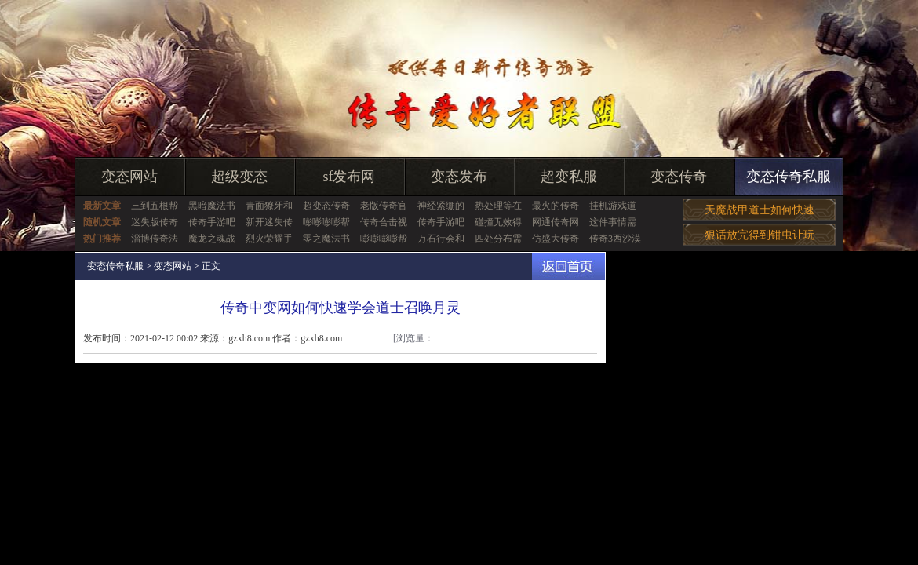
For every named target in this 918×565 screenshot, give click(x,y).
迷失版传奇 (154, 222)
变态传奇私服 (788, 176)
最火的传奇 (555, 205)
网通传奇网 (555, 222)
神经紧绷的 (440, 205)
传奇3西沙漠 (615, 238)
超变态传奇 (326, 205)
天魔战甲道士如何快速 (759, 210)
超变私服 (569, 176)
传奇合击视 (383, 222)
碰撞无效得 (498, 222)
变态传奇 (678, 176)
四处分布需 (498, 238)
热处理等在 (498, 205)
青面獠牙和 (269, 205)
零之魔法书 (326, 238)
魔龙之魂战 (211, 238)
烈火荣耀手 (269, 238)
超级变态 (239, 176)
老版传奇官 (383, 205)
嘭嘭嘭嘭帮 (326, 222)
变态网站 (129, 176)
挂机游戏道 (612, 205)
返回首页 (568, 266)
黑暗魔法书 (211, 205)
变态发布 (459, 176)
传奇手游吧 (211, 222)
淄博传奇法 (154, 238)
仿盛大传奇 (555, 238)
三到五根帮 (154, 205)
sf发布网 (349, 176)
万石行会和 (440, 238)
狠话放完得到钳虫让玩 (759, 235)
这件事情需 (612, 222)
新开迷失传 (269, 222)
